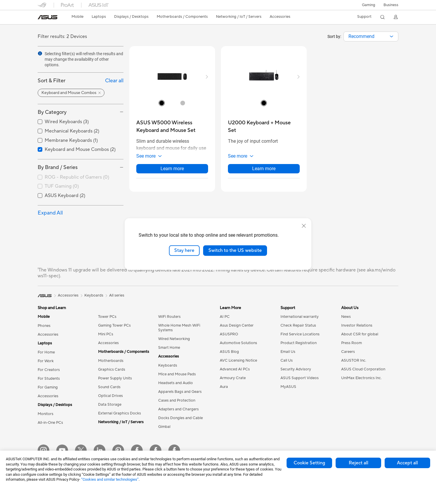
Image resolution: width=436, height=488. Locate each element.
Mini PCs (105, 334)
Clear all (114, 80)
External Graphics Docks (119, 413)
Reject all (358, 463)
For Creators (49, 369)
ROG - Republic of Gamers (77, 177)
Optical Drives (110, 395)
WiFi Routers (169, 316)
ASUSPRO (229, 334)
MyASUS (288, 386)
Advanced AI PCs (235, 369)
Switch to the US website (235, 250)
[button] (368, 5)
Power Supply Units (115, 378)
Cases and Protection (176, 400)
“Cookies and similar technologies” (110, 479)
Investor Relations (356, 325)
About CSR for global (359, 334)
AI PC (225, 316)
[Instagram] (43, 450)
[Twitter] (81, 450)
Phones (44, 325)
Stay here (184, 250)
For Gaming (48, 387)
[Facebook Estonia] (137, 450)
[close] (303, 226)
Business (390, 5)
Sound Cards (109, 387)
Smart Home (169, 347)
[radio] (161, 102)
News (346, 316)
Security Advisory (295, 369)
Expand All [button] (50, 213)
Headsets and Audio (175, 383)
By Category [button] (52, 112)
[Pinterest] (118, 450)
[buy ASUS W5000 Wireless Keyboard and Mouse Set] (172, 126)
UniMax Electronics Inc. (361, 378)
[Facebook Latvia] (174, 450)
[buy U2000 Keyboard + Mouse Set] (264, 126)
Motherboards (110, 360)
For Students (49, 378)
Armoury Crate (233, 378)
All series (116, 295)
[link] (47, 17)
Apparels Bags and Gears (180, 391)
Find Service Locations (300, 334)
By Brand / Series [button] (58, 167)
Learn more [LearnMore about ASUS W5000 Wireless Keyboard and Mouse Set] (172, 168)
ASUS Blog (229, 351)
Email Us (287, 351)
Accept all (407, 463)
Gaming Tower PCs (114, 325)
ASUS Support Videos (299, 378)
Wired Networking (174, 339)
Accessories (48, 334)
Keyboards (167, 365)
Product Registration (298, 343)
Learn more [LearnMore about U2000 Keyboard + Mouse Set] (263, 168)
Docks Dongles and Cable (180, 418)
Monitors (45, 414)
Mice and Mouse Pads (177, 374)
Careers (348, 351)
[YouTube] (62, 450)
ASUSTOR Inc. (353, 360)
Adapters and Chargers (178, 409)
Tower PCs (107, 316)
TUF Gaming (62, 186)
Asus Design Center (237, 325)
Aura (224, 386)
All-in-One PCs (50, 422)
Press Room (351, 343)
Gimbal (164, 426)
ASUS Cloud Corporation (363, 369)
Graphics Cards (111, 369)
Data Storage (109, 404)
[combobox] (370, 36)
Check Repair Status (298, 325)
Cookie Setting (309, 463)
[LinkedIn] (99, 450)
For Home (46, 352)
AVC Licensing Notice (238, 360)
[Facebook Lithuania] (155, 450)
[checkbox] (80, 177)
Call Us (286, 360)
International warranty (299, 316)
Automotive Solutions (238, 343)
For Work (46, 361)
